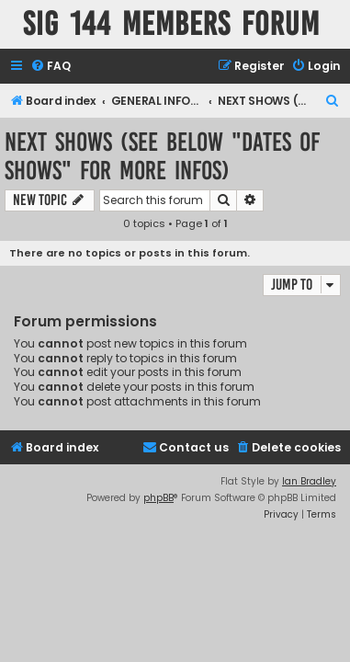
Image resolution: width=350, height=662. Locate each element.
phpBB (158, 498)
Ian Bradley (309, 481)
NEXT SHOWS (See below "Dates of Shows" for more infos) (162, 156)
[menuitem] (50, 66)
